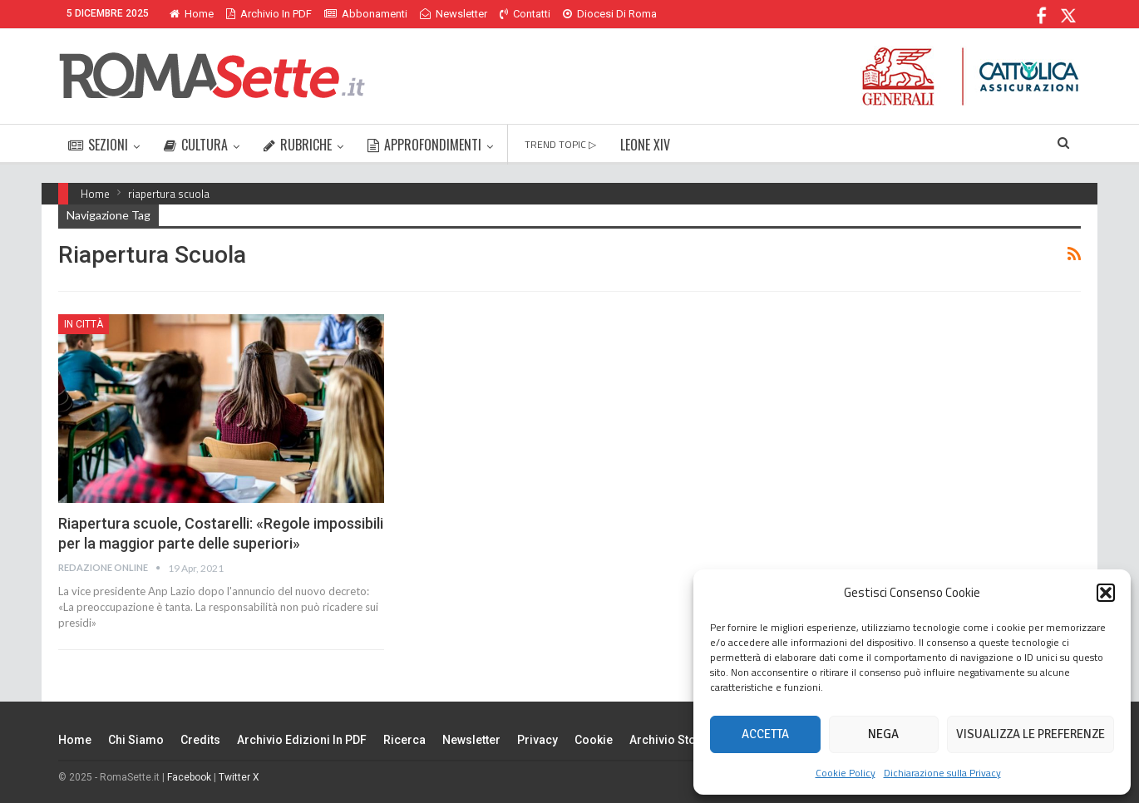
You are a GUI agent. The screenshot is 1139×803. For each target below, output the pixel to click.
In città (83, 324)
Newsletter (453, 13)
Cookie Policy (845, 773)
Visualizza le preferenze (1030, 734)
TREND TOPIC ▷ (560, 144)
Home (192, 13)
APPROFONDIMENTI (424, 145)
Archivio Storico (673, 739)
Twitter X (239, 777)
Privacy (537, 739)
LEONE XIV (645, 145)
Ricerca (404, 739)
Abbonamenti (365, 13)
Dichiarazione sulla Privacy (942, 773)
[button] (1105, 592)
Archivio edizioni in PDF (302, 739)
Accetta (765, 734)
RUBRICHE (298, 145)
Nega (883, 734)
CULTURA (196, 145)
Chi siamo (136, 739)
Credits (200, 739)
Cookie (593, 739)
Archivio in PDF (269, 13)
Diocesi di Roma (610, 13)
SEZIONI (98, 145)
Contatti (525, 13)
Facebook (189, 777)
